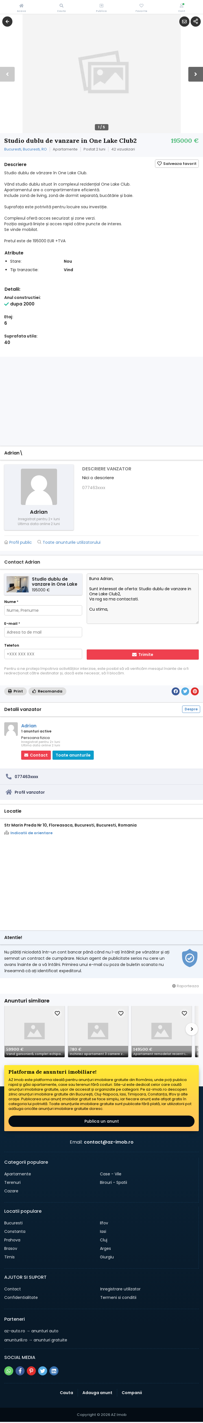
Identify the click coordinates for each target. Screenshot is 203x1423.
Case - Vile (110, 1174)
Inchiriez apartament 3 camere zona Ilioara (99, 1054)
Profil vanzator (30, 792)
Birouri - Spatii (113, 1182)
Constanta (14, 1231)
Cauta (66, 1393)
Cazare (11, 1191)
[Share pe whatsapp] (8, 1370)
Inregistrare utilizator (120, 1289)
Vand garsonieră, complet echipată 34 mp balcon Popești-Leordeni (35, 1054)
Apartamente (17, 1174)
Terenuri (12, 1182)
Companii (132, 1393)
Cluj (103, 1240)
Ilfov (104, 1223)
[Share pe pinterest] (31, 1370)
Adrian (28, 726)
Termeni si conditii (118, 1297)
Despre (191, 709)
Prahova (12, 1240)
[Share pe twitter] (42, 1370)
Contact (12, 1289)
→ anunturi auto (31, 1331)
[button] (195, 74)
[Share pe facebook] (20, 1370)
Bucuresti (13, 1223)
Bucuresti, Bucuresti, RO (25, 149)
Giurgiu (107, 1257)
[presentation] (123, 637)
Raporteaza (185, 986)
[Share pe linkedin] (53, 1370)
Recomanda (47, 691)
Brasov (10, 1248)
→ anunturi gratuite (35, 1340)
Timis (9, 1257)
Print (15, 691)
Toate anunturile (73, 755)
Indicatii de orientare (28, 833)
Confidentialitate (21, 1297)
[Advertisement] (101, 402)
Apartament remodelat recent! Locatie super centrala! (162, 1054)
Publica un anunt (101, 1121)
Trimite (142, 654)
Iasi (103, 1231)
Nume (11, 601)
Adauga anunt (97, 1393)
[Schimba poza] (35, 1031)
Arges (105, 1248)
